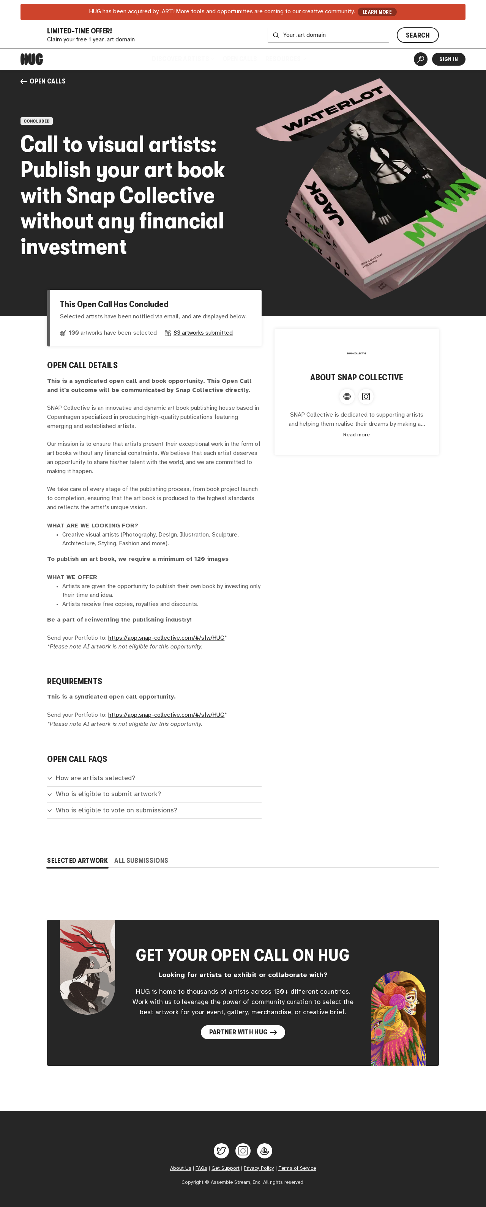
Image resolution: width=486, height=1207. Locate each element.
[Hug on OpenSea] (264, 1150)
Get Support (225, 1168)
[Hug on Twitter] (221, 1150)
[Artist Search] (421, 59)
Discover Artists (183, 59)
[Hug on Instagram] (243, 1150)
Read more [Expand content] (356, 435)
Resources (285, 59)
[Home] (32, 59)
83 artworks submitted (203, 333)
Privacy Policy (259, 1168)
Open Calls (239, 59)
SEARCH (418, 35)
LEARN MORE (377, 12)
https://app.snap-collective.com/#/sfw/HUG (166, 638)
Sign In (448, 59)
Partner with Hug (243, 1032)
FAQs (201, 1168)
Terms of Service (297, 1168)
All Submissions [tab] (141, 860)
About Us (180, 1168)
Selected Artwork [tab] (77, 860)
